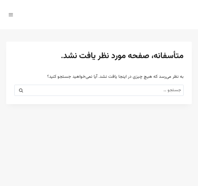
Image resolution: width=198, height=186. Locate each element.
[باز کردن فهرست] (11, 15)
